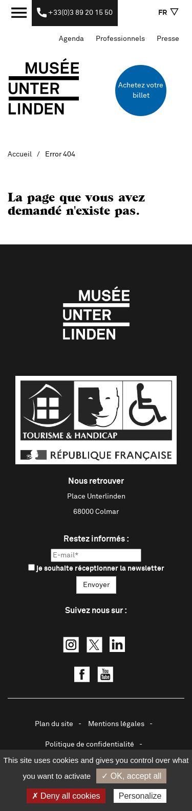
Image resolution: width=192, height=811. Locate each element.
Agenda (71, 38)
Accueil (20, 154)
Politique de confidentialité (89, 744)
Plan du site (54, 724)
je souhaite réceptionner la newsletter (96, 568)
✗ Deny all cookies (66, 796)
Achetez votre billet (140, 90)
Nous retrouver (96, 481)
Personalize (140, 796)
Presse (168, 38)
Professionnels (120, 38)
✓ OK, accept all (131, 776)
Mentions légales (116, 724)
